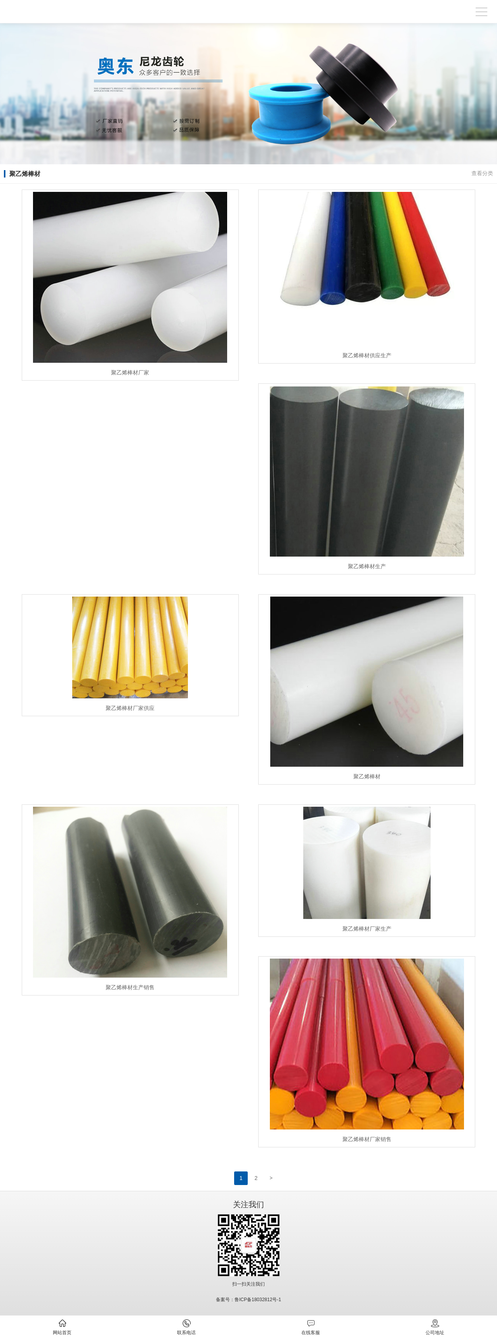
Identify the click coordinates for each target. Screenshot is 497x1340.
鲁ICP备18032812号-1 (258, 1299)
